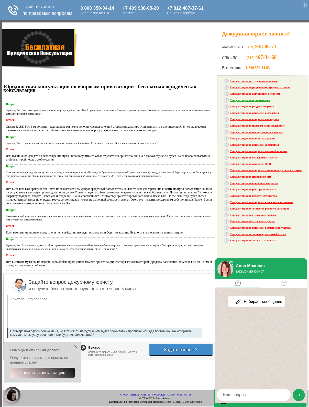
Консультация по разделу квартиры (252, 106)
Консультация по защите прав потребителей (258, 234)
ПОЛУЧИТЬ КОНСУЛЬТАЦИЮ (157, 394)
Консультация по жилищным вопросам (255, 93)
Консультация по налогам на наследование (257, 125)
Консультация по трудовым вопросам (254, 80)
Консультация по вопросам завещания (254, 144)
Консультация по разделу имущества (253, 195)
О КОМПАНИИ (129, 394)
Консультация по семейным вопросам (254, 182)
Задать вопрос (181, 349)
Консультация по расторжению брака (254, 189)
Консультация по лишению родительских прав (260, 208)
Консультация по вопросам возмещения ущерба (260, 227)
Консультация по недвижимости (250, 176)
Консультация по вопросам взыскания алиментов (261, 202)
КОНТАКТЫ (184, 394)
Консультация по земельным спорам (253, 240)
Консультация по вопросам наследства (254, 119)
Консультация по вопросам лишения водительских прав (266, 170)
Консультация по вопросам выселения (254, 112)
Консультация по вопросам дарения (252, 138)
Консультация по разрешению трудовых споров (260, 87)
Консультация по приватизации (250, 100)
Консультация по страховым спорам (253, 214)
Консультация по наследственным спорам (256, 131)
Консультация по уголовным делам (252, 221)
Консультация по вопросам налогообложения (258, 151)
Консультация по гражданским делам (254, 157)
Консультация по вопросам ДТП (250, 163)
